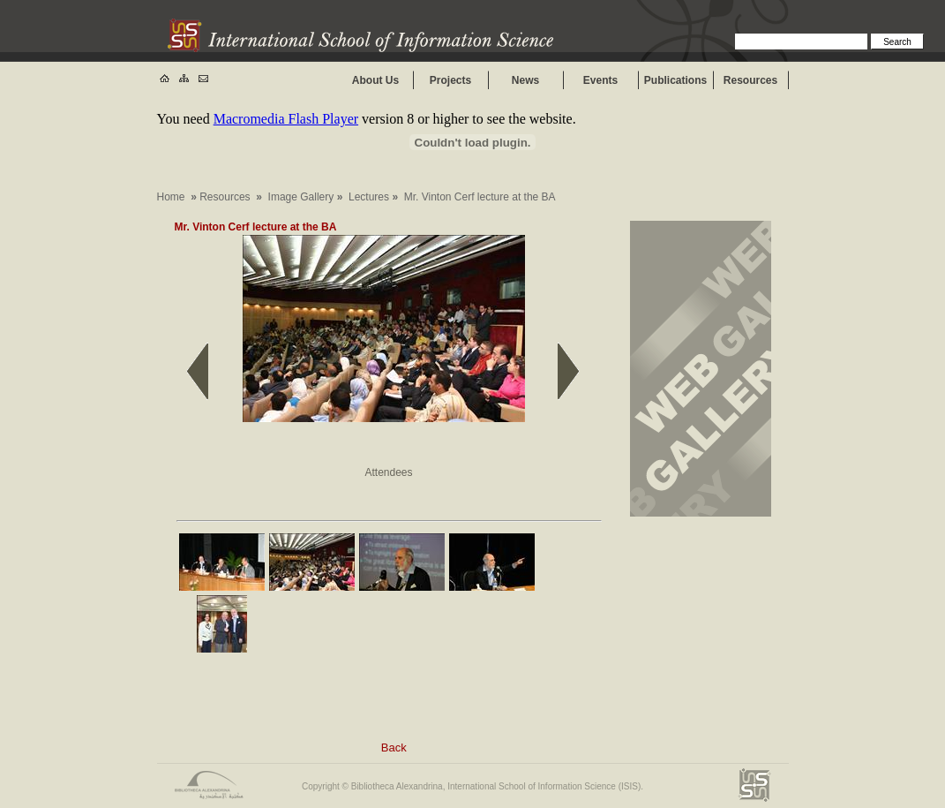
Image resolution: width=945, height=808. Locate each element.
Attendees (388, 472)
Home (171, 197)
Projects (450, 80)
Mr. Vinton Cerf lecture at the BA (255, 227)
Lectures (369, 197)
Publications (675, 80)
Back (394, 747)
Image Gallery (301, 197)
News (525, 80)
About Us (375, 80)
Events (600, 80)
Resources (750, 80)
